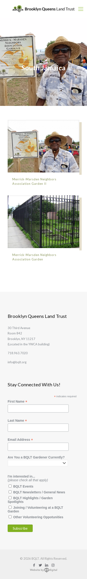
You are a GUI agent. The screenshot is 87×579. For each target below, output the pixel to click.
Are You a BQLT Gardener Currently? (36, 457)
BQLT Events (23, 486)
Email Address (20, 440)
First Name (17, 401)
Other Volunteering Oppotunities (38, 517)
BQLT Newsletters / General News (39, 492)
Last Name (17, 420)
